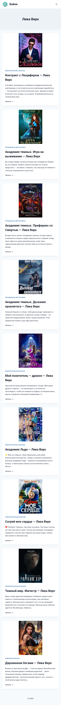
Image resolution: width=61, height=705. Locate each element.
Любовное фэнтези (12, 658)
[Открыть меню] (56, 4)
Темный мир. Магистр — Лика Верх (30, 591)
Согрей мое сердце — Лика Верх (28, 521)
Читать (9, 101)
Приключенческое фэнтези (15, 517)
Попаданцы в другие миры (15, 147)
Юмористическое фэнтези (15, 70)
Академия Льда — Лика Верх (25, 449)
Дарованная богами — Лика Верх (28, 663)
